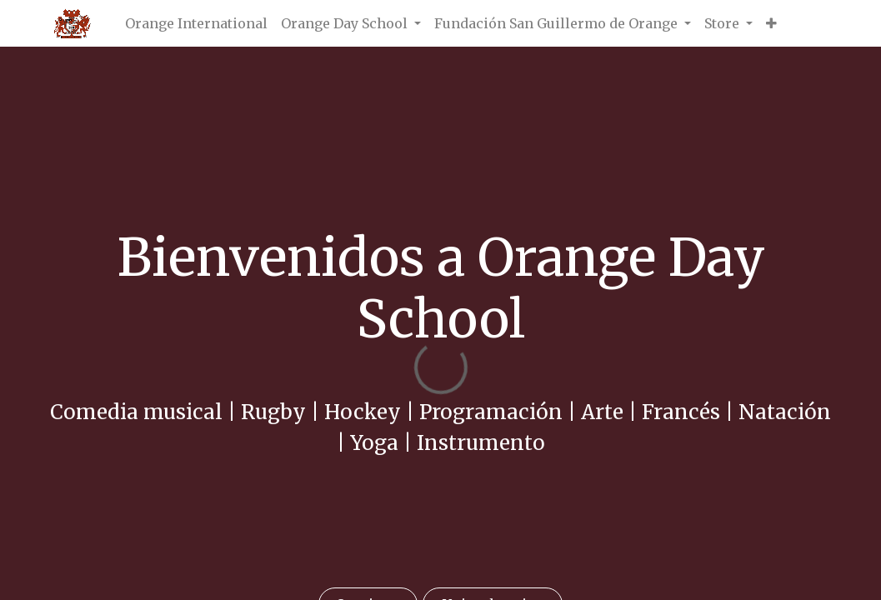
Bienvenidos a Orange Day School (441, 288)
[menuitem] (196, 23)
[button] (771, 23)
